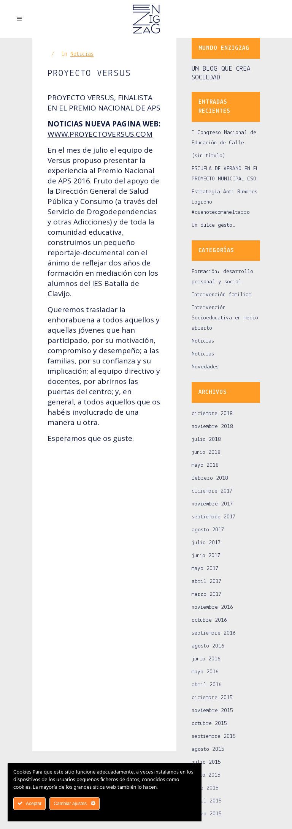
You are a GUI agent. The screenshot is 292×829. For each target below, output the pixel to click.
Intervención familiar (222, 295)
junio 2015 (206, 775)
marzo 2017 (207, 594)
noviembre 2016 (212, 607)
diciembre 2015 (212, 698)
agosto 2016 (208, 646)
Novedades (205, 367)
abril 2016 (207, 685)
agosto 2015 (208, 749)
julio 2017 (206, 543)
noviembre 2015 (212, 711)
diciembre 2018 (212, 414)
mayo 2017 (205, 569)
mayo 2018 (205, 465)
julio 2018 (206, 439)
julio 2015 (206, 762)
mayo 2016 (205, 672)
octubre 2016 (209, 620)
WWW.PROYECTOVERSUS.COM (100, 134)
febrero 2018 (210, 478)
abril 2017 (207, 581)
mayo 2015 (205, 788)
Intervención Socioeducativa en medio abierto (225, 318)
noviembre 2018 (212, 427)
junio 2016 (206, 659)
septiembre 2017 (214, 517)
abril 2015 (207, 801)
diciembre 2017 (212, 491)
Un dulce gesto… (213, 225)
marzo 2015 (207, 814)
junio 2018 (206, 452)
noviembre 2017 (212, 504)
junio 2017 (206, 556)
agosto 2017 (208, 530)
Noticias (82, 54)
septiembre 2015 (214, 736)
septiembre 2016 (214, 633)
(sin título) (208, 156)
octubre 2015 (209, 723)
